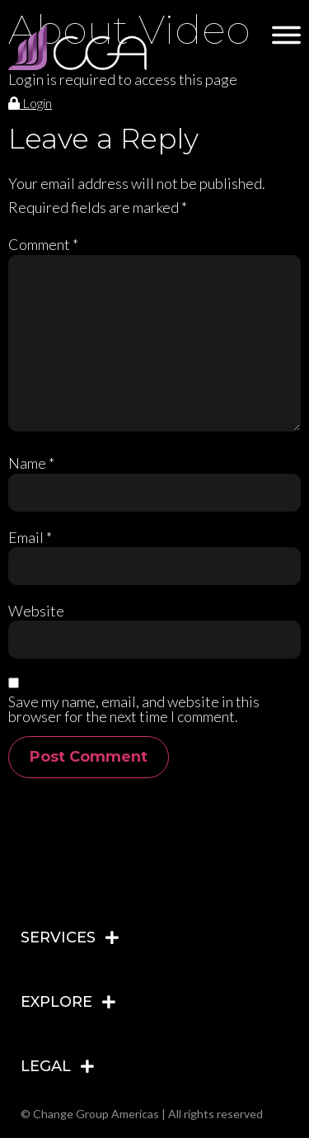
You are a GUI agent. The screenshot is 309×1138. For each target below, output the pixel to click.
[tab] (154, 937)
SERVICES (58, 937)
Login (30, 103)
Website (36, 610)
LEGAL (46, 1066)
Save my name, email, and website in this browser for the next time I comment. (134, 709)
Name (31, 463)
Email (30, 537)
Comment (43, 244)
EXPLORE (56, 1001)
